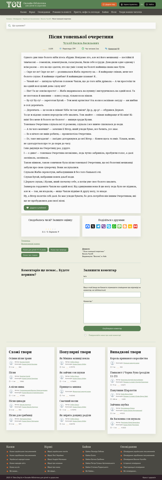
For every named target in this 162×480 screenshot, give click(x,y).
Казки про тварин (30, 255)
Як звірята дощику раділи (75, 415)
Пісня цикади (17, 401)
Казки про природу (58, 250)
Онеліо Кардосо (25, 405)
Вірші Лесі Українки (56, 455)
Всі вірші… (52, 471)
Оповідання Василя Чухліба (135, 459)
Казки (23, 12)
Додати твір (109, 4)
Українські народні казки (58, 440)
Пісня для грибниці (20, 415)
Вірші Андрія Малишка (57, 459)
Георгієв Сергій (25, 376)
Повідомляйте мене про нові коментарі (105, 335)
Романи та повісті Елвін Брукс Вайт (135, 396)
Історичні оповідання (132, 463)
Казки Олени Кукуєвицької (132, 410)
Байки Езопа (91, 455)
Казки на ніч (14, 467)
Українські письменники (31, 19)
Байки (105, 12)
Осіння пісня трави (20, 358)
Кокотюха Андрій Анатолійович (132, 380)
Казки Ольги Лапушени (30, 421)
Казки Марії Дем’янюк (131, 425)
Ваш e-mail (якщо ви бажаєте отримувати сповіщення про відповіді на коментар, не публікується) (112, 288)
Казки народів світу (18, 463)
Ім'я (85, 276)
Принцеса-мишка (70, 386)
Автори (84, 440)
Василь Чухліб (46, 19)
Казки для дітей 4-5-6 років (34, 250)
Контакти (100, 440)
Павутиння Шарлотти (123, 390)
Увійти (150, 4)
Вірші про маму (54, 467)
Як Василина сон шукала (125, 418)
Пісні (114, 12)
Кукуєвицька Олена (128, 408)
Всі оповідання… (130, 471)
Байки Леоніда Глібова (95, 451)
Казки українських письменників (23, 451)
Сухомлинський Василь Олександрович (33, 390)
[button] (36, 207)
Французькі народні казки (82, 391)
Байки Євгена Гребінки (95, 459)
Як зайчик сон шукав (72, 372)
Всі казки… (14, 471)
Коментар (88, 301)
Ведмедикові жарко (30, 243)
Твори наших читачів (130, 12)
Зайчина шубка (119, 404)
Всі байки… (90, 471)
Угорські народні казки (131, 363)
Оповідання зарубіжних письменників (139, 455)
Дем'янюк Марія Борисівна (130, 422)
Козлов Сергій (24, 362)
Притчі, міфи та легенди (87, 12)
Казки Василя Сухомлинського (33, 393)
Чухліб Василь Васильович (81, 43)
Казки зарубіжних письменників (23, 455)
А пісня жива (16, 386)
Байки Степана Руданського (97, 467)
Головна (9, 19)
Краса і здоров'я (149, 477)
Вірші (32, 12)
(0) (112, 48)
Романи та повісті (62, 12)
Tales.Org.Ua (18, 477)
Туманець (25, 240)
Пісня (12, 372)
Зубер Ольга (74, 362)
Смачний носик (68, 401)
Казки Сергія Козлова (29, 364)
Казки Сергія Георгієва (30, 378)
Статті (116, 440)
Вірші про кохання (55, 463)
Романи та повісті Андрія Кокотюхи (135, 382)
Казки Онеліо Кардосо (30, 407)
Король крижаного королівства (129, 358)
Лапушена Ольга (25, 419)
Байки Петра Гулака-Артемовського (100, 463)
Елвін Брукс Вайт (127, 394)
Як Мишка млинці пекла (74, 358)
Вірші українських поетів (58, 451)
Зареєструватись (129, 4)
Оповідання (44, 12)
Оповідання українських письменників (139, 451)
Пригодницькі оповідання (134, 467)
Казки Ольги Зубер (79, 364)
